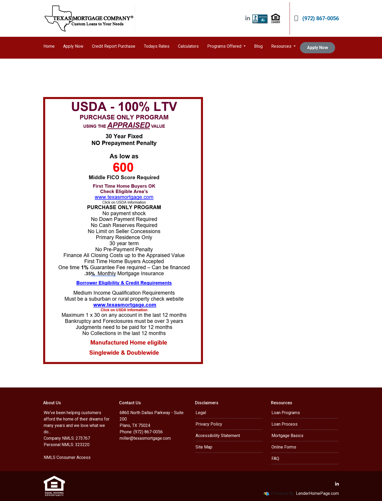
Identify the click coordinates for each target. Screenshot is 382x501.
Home (49, 46)
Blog (258, 46)
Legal (201, 412)
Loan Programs (285, 412)
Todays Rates (156, 46)
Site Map (204, 447)
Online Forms (283, 447)
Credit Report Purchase (113, 46)
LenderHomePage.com (317, 493)
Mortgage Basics (287, 435)
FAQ (275, 458)
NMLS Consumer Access (67, 457)
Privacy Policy (209, 424)
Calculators (188, 46)
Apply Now (73, 46)
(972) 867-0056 (316, 18)
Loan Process (284, 424)
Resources (281, 46)
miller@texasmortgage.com (145, 438)
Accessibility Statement (218, 435)
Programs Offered (224, 46)
